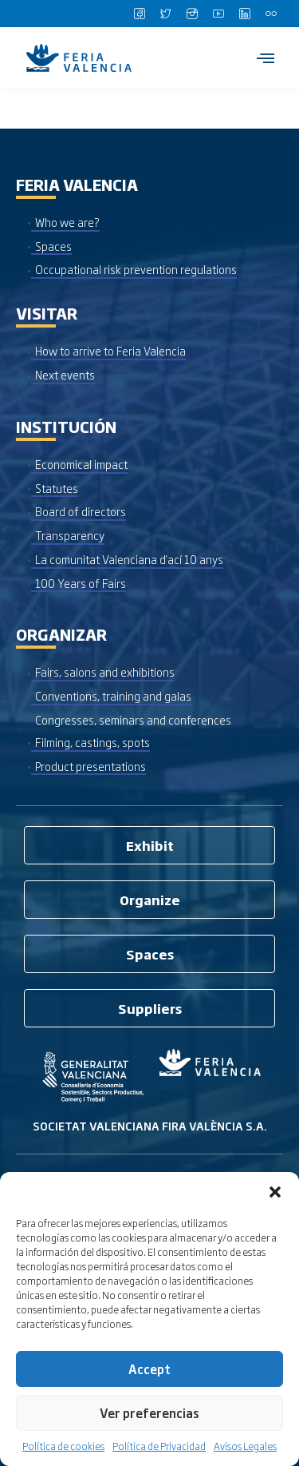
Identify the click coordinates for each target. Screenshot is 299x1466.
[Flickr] (271, 14)
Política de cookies (63, 1446)
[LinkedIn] (245, 14)
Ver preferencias (149, 1413)
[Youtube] (218, 14)
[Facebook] (139, 14)
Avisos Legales (245, 1446)
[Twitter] (166, 14)
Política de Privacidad (159, 1446)
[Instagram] (192, 14)
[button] (275, 1192)
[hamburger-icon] (265, 57)
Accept (149, 1369)
